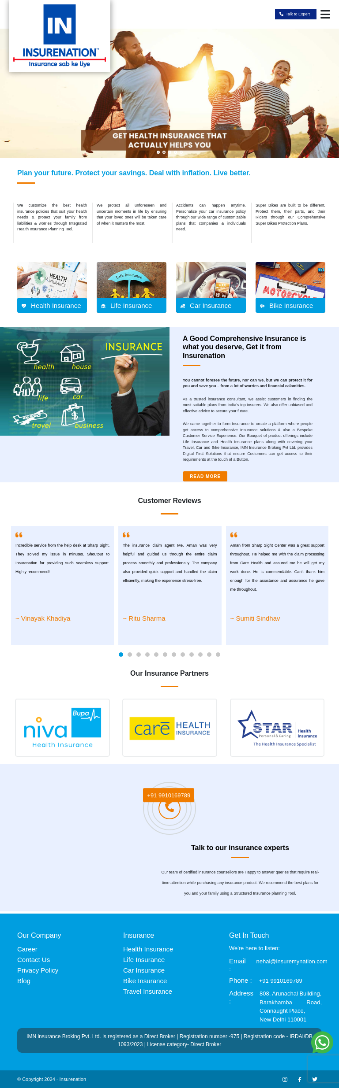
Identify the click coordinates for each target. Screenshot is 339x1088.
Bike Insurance (145, 980)
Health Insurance (148, 949)
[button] (121, 654)
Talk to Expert (294, 14)
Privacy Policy (37, 970)
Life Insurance (144, 959)
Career (27, 949)
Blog (23, 980)
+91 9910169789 (168, 796)
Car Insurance (144, 970)
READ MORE (205, 476)
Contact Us (33, 959)
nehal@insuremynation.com (292, 961)
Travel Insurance (147, 991)
